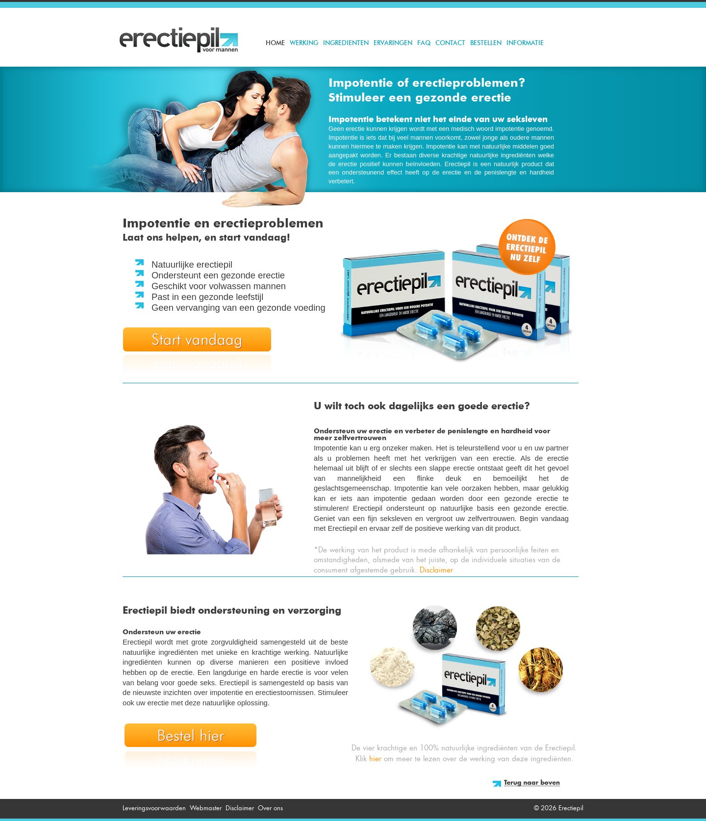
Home (275, 43)
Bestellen (486, 43)
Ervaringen (393, 43)
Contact (450, 43)
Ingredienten (346, 43)
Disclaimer (436, 570)
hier (375, 759)
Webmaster (206, 808)
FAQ (423, 43)
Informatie (525, 43)
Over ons (270, 808)
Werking (304, 43)
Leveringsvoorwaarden (154, 808)
